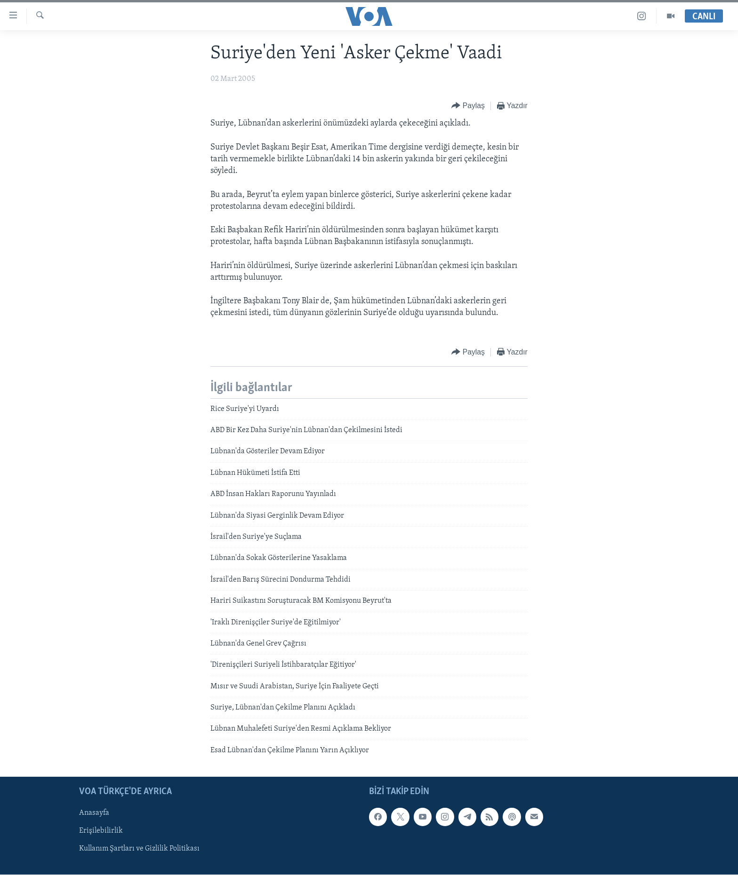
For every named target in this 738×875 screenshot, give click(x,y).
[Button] (468, 106)
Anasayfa (94, 813)
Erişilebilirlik (101, 831)
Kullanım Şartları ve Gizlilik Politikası (139, 849)
